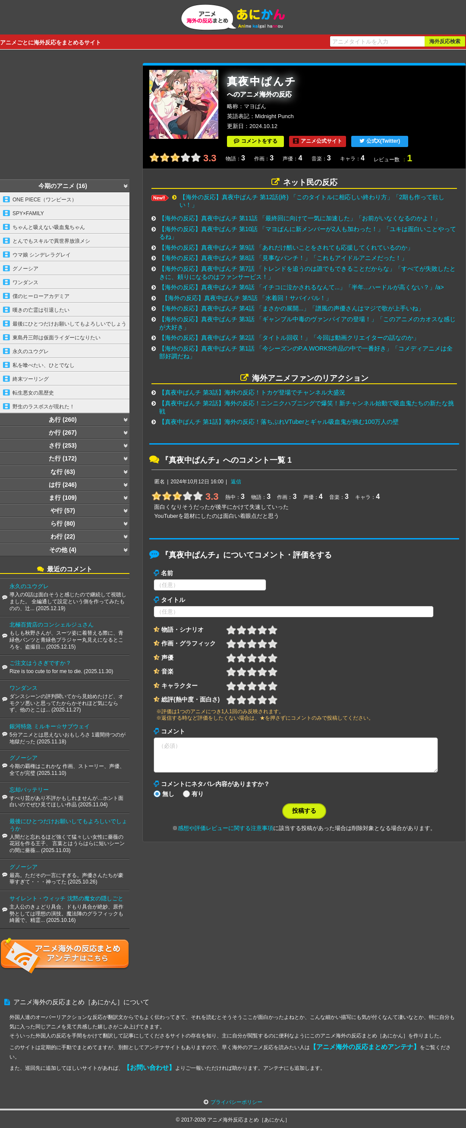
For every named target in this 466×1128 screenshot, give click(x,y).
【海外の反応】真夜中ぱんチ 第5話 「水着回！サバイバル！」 (247, 298)
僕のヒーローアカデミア (41, 296)
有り (198, 799)
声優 (167, 657)
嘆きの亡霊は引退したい (41, 310)
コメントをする (259, 141)
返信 (236, 482)
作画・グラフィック (188, 643)
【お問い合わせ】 (149, 1067)
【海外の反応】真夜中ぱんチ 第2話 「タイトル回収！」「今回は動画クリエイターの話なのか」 (289, 337)
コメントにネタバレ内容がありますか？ (215, 789)
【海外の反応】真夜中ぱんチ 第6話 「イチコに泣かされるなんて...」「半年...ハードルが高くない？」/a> (301, 287)
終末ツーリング (31, 379)
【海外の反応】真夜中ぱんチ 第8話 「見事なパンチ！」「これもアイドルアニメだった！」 (283, 257)
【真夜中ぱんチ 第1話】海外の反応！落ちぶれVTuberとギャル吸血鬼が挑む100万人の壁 (279, 421)
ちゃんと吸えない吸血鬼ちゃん (49, 227)
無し (168, 799)
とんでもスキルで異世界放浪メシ (51, 241)
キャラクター (179, 685)
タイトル (173, 599)
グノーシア (25, 269)
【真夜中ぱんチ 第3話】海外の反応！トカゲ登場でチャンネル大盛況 (252, 392)
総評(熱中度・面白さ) (190, 699)
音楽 (167, 671)
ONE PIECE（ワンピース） (45, 200)
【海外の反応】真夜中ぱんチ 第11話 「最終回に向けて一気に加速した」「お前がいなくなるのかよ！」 (300, 218)
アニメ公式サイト (321, 141)
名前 (167, 573)
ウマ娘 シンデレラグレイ (42, 255)
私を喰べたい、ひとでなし (44, 365)
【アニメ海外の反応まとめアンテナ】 (365, 1046)
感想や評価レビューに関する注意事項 (225, 833)
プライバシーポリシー (236, 1102)
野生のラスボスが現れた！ (44, 407)
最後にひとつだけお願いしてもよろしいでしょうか (63, 325)
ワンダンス (25, 282)
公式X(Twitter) (383, 141)
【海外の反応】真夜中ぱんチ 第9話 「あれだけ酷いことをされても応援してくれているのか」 (286, 247)
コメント (173, 731)
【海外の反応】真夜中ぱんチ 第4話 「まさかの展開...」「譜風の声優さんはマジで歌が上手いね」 (291, 308)
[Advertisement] (64, 117)
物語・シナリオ (182, 629)
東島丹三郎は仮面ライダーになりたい (57, 338)
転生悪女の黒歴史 (33, 393)
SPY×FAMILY (28, 213)
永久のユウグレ (31, 351)
